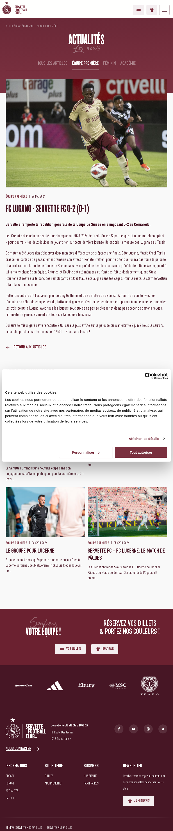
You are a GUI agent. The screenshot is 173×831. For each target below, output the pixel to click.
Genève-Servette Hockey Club (24, 827)
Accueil (9, 26)
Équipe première (85, 63)
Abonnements (53, 783)
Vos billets (138, 10)
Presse (10, 776)
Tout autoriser (141, 452)
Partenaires (91, 783)
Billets (49, 776)
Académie (128, 63)
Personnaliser (86, 452)
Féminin (109, 63)
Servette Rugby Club (59, 827)
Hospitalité (90, 776)
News (18, 26)
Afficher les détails (144, 439)
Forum (10, 783)
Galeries (11, 798)
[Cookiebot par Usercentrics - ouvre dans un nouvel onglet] (148, 376)
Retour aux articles (30, 347)
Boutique (151, 10)
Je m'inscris (138, 801)
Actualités (12, 791)
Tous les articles (53, 63)
